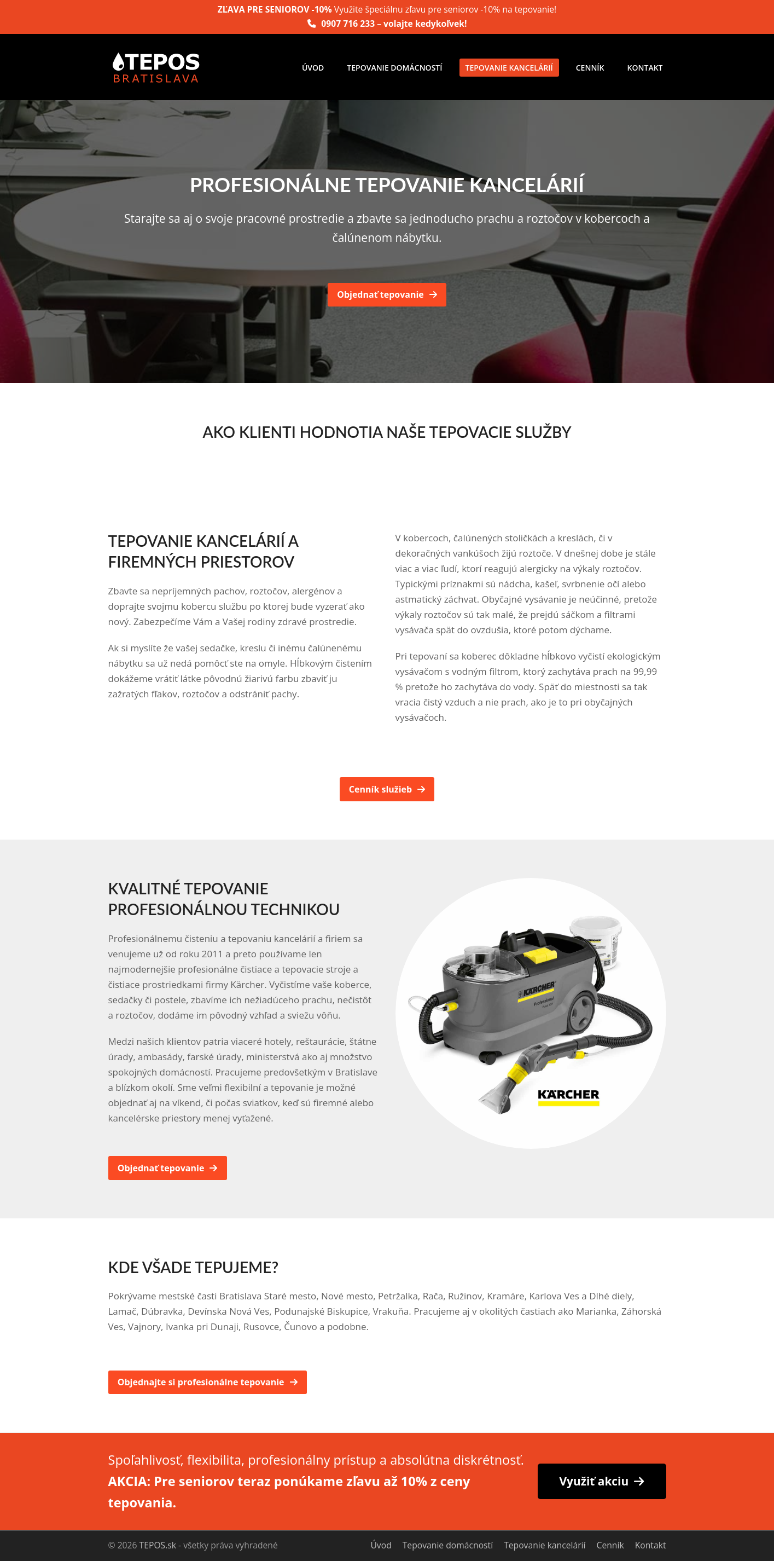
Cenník (610, 1545)
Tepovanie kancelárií (544, 1545)
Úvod (380, 1545)
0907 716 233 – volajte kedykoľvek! (394, 24)
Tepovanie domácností (448, 1545)
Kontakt (650, 1545)
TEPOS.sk (157, 1545)
